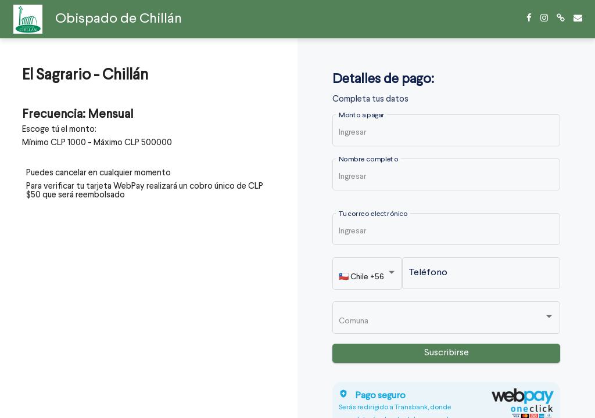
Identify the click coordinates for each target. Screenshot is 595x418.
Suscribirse (446, 353)
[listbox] (368, 276)
